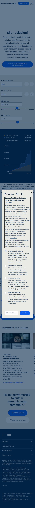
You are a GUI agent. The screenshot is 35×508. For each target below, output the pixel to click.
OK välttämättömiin (11, 313)
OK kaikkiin (25, 313)
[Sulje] (31, 192)
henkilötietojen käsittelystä (19, 240)
